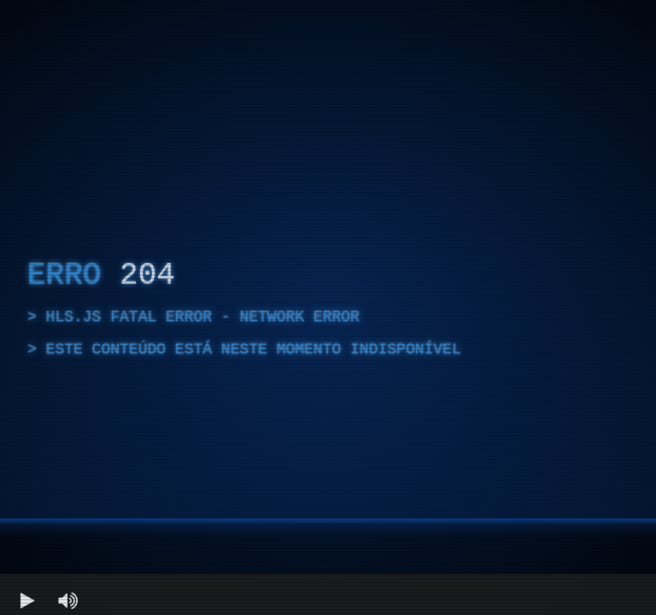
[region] (328, 307)
